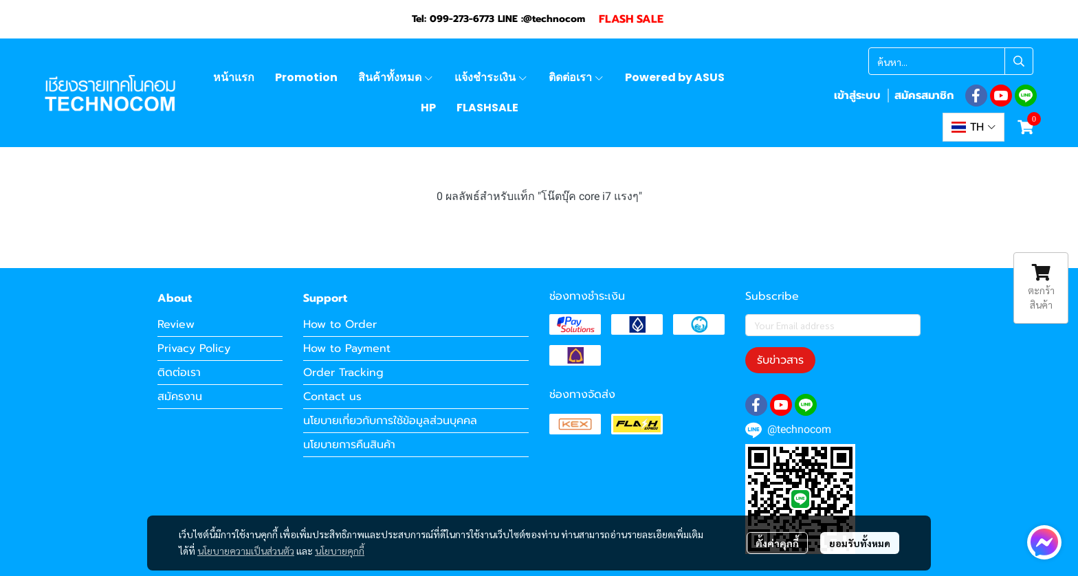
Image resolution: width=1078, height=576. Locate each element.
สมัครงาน (179, 396)
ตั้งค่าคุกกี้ (777, 543)
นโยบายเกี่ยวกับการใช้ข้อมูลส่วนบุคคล (390, 420)
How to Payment (346, 348)
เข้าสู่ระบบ (857, 95)
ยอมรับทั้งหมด (859, 543)
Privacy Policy (193, 348)
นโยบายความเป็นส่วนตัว (245, 550)
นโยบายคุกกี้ (339, 550)
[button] (951, 61)
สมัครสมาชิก (924, 95)
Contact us (332, 396)
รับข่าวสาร (780, 360)
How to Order (340, 324)
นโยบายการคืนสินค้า (349, 444)
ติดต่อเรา (179, 372)
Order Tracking (343, 372)
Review (176, 324)
